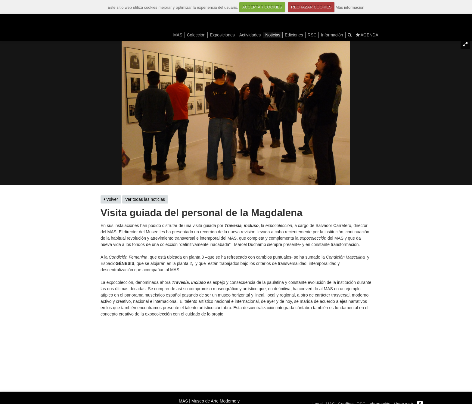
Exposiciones (222, 35)
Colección (196, 35)
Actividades (250, 35)
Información (332, 35)
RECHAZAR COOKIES (311, 7)
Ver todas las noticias (145, 199)
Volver (111, 199)
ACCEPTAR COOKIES (262, 7)
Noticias (272, 35)
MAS (177, 35)
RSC (312, 35)
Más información (350, 7)
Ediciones (294, 35)
